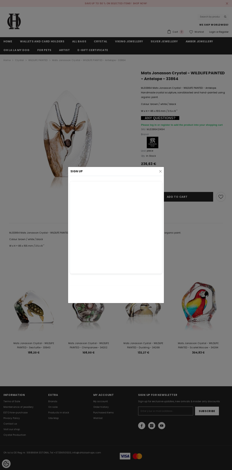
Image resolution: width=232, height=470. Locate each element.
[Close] (160, 171)
